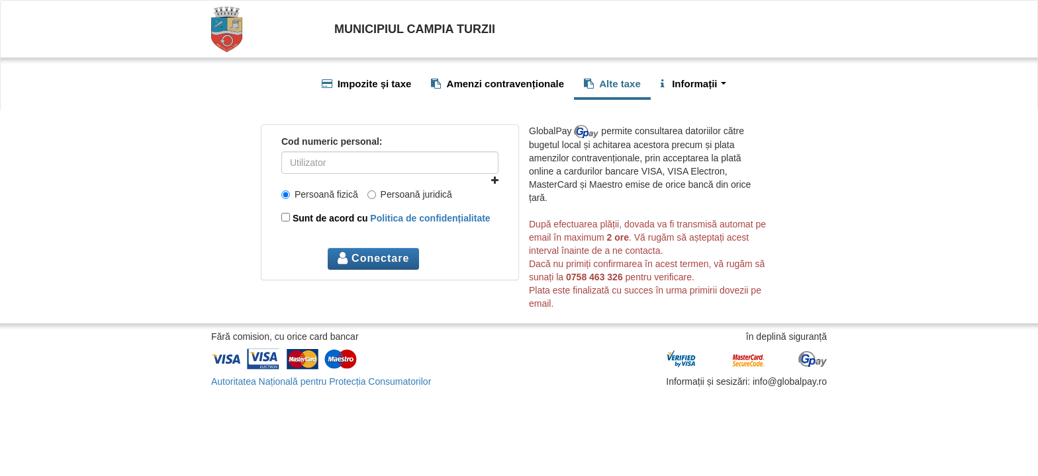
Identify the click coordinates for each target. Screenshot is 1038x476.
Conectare (374, 258)
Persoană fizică (319, 194)
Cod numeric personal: (331, 141)
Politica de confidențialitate (430, 218)
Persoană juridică (409, 194)
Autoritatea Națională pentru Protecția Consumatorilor (321, 381)
